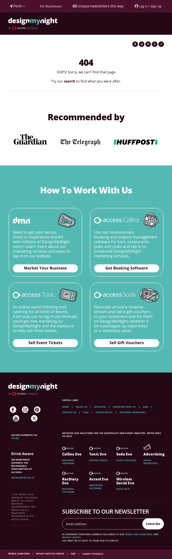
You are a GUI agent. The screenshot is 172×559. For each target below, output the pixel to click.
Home (65, 406)
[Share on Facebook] (135, 44)
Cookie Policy (104, 412)
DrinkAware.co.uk (22, 477)
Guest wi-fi (123, 488)
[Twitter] (34, 418)
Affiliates (100, 406)
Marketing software (96, 487)
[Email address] (102, 523)
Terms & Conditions (19, 553)
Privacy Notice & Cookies (50, 553)
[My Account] (148, 6)
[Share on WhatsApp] (154, 44)
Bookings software (68, 462)
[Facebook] (13, 409)
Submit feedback (92, 553)
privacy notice (71, 537)
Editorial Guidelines (133, 412)
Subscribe (153, 524)
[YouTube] (16, 418)
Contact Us (69, 412)
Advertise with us (124, 406)
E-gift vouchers (126, 460)
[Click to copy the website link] (161, 44)
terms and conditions (139, 534)
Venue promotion (150, 462)
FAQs (86, 412)
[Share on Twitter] (141, 44)
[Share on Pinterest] (148, 44)
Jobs (145, 406)
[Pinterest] (37, 409)
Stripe (15, 438)
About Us (82, 406)
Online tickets (98, 460)
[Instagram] (25, 409)
